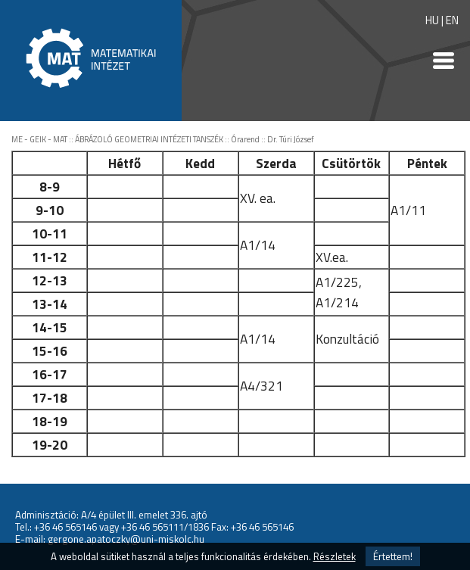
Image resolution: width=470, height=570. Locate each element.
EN (452, 20)
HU (432, 20)
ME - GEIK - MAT (39, 139)
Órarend (245, 139)
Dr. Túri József (290, 139)
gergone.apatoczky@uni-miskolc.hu (126, 539)
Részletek (334, 556)
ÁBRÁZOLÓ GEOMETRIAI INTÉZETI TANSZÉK (149, 139)
